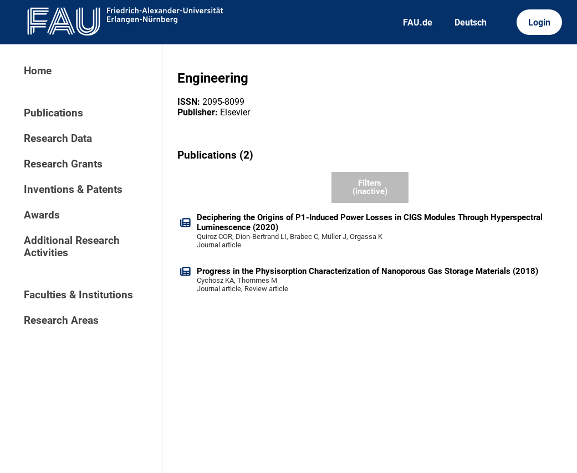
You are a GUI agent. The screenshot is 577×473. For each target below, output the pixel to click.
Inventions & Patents (73, 190)
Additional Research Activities (72, 247)
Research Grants (63, 164)
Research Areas (61, 320)
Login (539, 22)
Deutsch (471, 22)
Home (38, 71)
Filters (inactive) (370, 187)
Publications (53, 113)
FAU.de (417, 22)
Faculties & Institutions (78, 295)
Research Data (58, 139)
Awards (42, 215)
